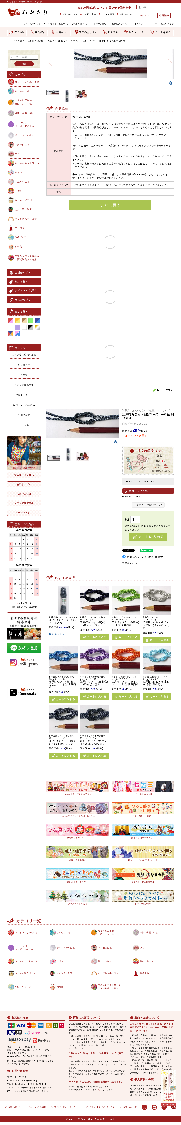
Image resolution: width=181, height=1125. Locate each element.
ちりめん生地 (22, 91)
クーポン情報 (100, 24)
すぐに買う (110, 205)
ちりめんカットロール (27, 163)
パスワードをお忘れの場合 (161, 24)
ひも (22, 41)
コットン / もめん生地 (27, 82)
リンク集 (24, 425)
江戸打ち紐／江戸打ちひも (41, 41)
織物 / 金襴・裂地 (24, 113)
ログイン (144, 15)
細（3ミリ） (64, 41)
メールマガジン (24, 512)
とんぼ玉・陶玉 (23, 209)
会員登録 (164, 15)
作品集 (24, 374)
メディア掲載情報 (24, 384)
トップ (14, 41)
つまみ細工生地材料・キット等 (23, 102)
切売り (76, 41)
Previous (50, 60)
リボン (18, 172)
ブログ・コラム (24, 395)
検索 (24, 64)
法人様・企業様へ (24, 475)
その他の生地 (22, 144)
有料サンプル (24, 484)
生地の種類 (24, 415)
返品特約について (132, 563)
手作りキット (22, 191)
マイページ (137, 24)
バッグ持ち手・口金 (26, 218)
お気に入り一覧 (119, 24)
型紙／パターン (23, 237)
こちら (99, 1092)
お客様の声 (24, 364)
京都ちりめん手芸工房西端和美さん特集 (27, 257)
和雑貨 (18, 246)
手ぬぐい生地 (22, 181)
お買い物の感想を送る (24, 354)
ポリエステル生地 (24, 135)
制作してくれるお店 (24, 405)
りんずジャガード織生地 (24, 124)
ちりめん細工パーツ (26, 200)
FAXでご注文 (24, 493)
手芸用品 (20, 228)
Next (170, 60)
